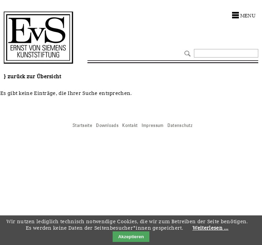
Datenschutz (179, 125)
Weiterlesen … (211, 228)
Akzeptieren (131, 236)
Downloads (107, 125)
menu (248, 16)
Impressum (153, 125)
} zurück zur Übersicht (32, 77)
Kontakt (129, 125)
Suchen (187, 52)
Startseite (82, 125)
